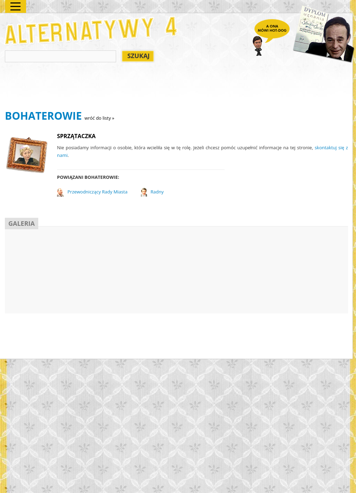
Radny (157, 192)
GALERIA (21, 223)
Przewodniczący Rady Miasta (97, 192)
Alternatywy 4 (91, 30)
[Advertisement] (131, 87)
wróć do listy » (99, 118)
